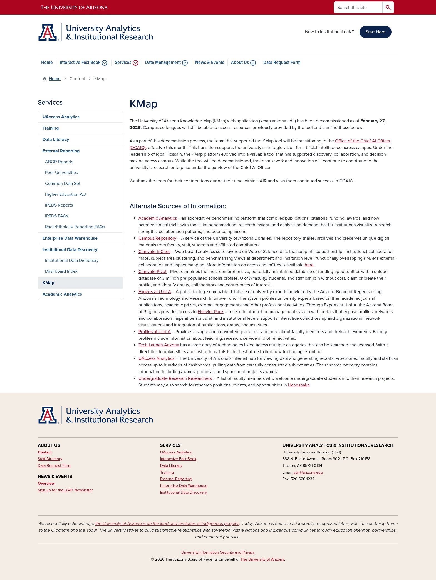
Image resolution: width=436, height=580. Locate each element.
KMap (48, 283)
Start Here (375, 32)
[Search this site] (358, 7)
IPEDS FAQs (56, 216)
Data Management (163, 63)
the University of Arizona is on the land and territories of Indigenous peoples (167, 523)
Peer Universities (61, 172)
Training (51, 128)
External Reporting (61, 151)
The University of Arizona (262, 559)
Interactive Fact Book (80, 63)
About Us (240, 63)
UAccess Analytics (61, 117)
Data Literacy (56, 139)
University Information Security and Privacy (218, 552)
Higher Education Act (65, 194)
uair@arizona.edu (308, 472)
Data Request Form (282, 63)
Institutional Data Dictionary (72, 260)
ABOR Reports (59, 162)
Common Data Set (62, 183)
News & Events (209, 63)
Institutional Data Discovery (70, 249)
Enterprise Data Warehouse (70, 238)
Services (123, 63)
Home (47, 63)
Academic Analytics (62, 294)
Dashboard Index (61, 271)
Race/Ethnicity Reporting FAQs (75, 227)
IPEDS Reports (59, 205)
